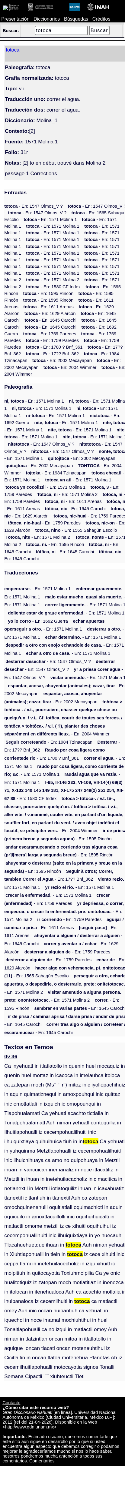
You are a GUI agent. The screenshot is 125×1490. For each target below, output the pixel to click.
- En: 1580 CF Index (53, 286)
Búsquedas (76, 19)
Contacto (11, 1402)
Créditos (101, 19)
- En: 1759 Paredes (49, 333)
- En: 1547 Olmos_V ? (33, 206)
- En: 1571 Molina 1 (50, 219)
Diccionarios (47, 19)
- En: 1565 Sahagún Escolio (76, 530)
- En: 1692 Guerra (38, 621)
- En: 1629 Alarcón (50, 313)
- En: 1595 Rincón (48, 293)
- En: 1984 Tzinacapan (56, 472)
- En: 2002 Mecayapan (62, 360)
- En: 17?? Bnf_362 (52, 353)
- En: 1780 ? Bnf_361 (54, 347)
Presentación (15, 19)
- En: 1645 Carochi (50, 320)
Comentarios (42, 1460)
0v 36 (10, 1056)
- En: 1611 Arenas (48, 306)
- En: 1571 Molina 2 (52, 279)
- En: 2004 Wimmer (70, 367)
